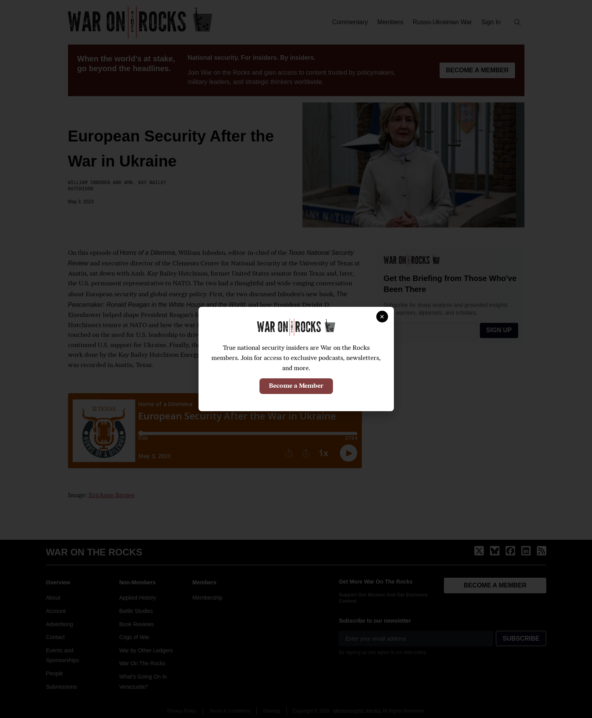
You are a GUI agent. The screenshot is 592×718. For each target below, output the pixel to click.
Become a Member (296, 386)
